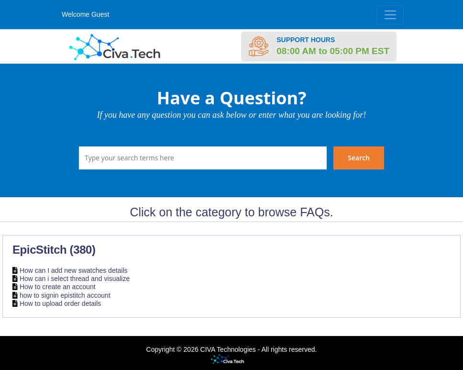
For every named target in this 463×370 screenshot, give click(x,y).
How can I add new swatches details (74, 270)
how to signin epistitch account (65, 295)
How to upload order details (60, 303)
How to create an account (58, 287)
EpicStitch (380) (54, 249)
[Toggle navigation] (390, 14)
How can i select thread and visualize (75, 278)
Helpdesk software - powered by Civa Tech (231, 359)
